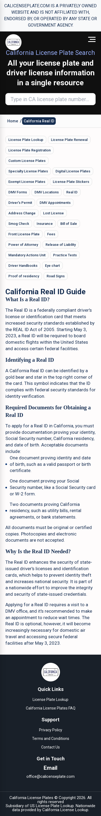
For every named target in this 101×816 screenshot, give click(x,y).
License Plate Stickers (71, 182)
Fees (51, 234)
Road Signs (56, 276)
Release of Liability (61, 245)
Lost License (53, 213)
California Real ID (39, 121)
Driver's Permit (20, 203)
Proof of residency (23, 276)
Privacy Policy (50, 730)
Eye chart (52, 266)
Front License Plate (24, 234)
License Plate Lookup (25, 140)
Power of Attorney (23, 245)
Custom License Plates (27, 161)
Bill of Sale (68, 224)
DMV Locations (46, 192)
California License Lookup (65, 809)
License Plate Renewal (69, 140)
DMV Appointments (55, 203)
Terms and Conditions (50, 738)
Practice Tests (65, 255)
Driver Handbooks (22, 266)
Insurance (45, 224)
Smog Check (18, 224)
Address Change (22, 213)
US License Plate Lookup (52, 805)
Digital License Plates (72, 171)
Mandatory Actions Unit (27, 255)
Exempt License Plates (26, 182)
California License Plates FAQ (50, 708)
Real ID (72, 192)
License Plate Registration (29, 150)
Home (12, 121)
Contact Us (50, 747)
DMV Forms (17, 192)
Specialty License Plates (28, 171)
